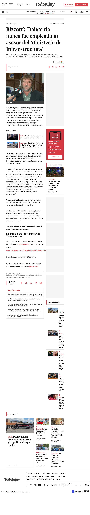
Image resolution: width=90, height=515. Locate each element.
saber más (55, 157)
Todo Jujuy (9, 23)
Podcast (53, 476)
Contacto (81, 485)
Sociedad (40, 476)
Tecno (47, 476)
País (47, 12)
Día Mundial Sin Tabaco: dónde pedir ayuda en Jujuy (25, 295)
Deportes (55, 473)
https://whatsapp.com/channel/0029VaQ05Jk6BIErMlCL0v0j (27, 250)
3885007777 (33, 267)
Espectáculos (30, 479)
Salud (34, 476)
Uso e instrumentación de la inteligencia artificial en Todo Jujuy (65, 485)
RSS (76, 485)
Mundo (62, 12)
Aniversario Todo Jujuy (52, 479)
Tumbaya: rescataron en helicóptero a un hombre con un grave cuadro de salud (24, 299)
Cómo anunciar (87, 485)
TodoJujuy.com (23, 244)
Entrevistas (61, 476)
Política (54, 12)
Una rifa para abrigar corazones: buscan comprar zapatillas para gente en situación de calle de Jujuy (24, 310)
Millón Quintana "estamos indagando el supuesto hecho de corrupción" (24, 228)
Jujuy (41, 12)
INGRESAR (70, 5)
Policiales (40, 13)
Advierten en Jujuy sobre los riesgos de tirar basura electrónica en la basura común (25, 304)
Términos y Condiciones (54, 485)
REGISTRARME (82, 5)
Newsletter (50, 13)
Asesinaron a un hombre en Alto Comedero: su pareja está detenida (23, 315)
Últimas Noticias (31, 12)
